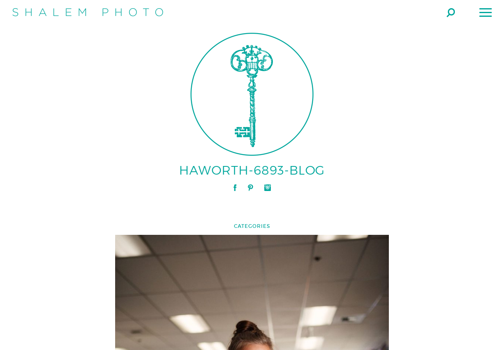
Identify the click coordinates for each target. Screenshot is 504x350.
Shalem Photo (87, 12)
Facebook (235, 187)
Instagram (267, 187)
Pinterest (250, 187)
